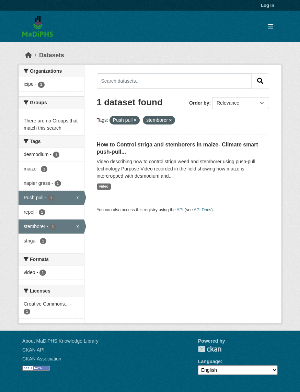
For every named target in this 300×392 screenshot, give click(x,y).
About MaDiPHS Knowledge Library (60, 341)
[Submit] (260, 80)
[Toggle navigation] (271, 27)
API (180, 209)
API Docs (202, 209)
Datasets (51, 55)
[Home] (28, 55)
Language (209, 361)
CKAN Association (41, 358)
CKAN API (33, 350)
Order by (199, 103)
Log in (267, 5)
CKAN (209, 349)
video (103, 186)
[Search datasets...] (174, 80)
